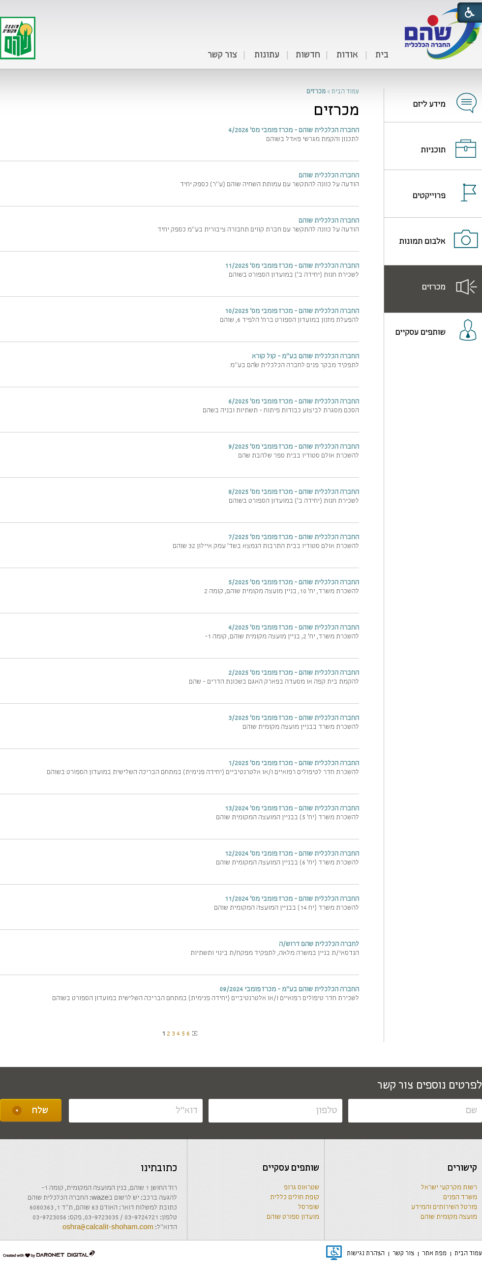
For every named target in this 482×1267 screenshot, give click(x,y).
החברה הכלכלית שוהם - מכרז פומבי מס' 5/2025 (293, 582)
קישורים (462, 1168)
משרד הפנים (460, 1197)
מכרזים (336, 110)
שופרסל (308, 1207)
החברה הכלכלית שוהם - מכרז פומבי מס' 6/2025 (293, 402)
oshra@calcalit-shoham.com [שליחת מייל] (107, 1227)
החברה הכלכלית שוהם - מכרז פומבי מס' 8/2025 (293, 492)
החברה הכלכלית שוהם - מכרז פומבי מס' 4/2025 (293, 628)
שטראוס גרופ (301, 1187)
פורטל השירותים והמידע (444, 1207)
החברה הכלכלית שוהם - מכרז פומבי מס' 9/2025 (293, 447)
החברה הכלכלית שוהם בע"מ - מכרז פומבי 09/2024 (289, 989)
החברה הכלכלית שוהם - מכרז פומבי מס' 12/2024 (292, 854)
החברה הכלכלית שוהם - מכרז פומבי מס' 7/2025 (293, 537)
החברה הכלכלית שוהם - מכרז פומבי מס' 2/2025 (293, 673)
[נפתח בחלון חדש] (433, 96)
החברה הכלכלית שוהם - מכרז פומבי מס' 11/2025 (292, 266)
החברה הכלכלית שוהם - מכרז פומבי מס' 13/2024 (292, 809)
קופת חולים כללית (294, 1197)
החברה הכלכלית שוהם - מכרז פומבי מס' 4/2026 (293, 130)
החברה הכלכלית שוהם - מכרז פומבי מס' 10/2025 (292, 311)
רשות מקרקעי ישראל (449, 1187)
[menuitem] (381, 55)
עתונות (266, 55)
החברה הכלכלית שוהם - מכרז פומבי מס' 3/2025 (293, 718)
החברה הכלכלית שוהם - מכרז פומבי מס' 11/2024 (292, 899)
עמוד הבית (345, 91)
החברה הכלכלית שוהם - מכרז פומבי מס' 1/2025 (293, 763)
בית (382, 55)
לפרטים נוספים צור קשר (429, 1085)
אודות (347, 55)
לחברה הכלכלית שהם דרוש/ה (319, 944)
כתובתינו (159, 1168)
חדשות (308, 55)
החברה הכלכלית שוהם (329, 176)
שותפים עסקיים (291, 1168)
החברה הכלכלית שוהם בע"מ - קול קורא (305, 356)
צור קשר (222, 55)
